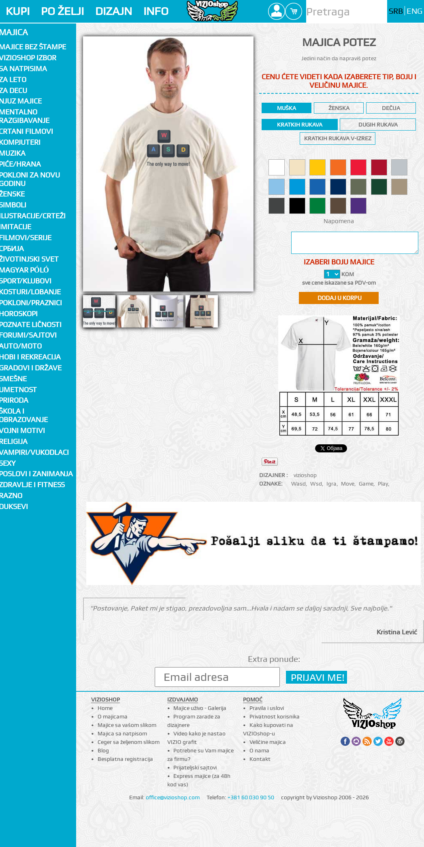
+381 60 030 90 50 (251, 797)
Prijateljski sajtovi (195, 767)
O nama (259, 750)
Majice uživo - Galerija (199, 708)
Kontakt (260, 759)
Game (366, 483)
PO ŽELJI (62, 11)
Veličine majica (267, 742)
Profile (276, 11)
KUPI (18, 11)
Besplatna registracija (125, 759)
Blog (103, 750)
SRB (396, 11)
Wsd (316, 483)
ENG (414, 11)
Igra (331, 483)
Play (383, 483)
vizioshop (305, 475)
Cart (293, 11)
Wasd (298, 483)
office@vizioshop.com (173, 797)
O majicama (113, 716)
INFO (155, 11)
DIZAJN (113, 11)
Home (105, 708)
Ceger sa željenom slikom (129, 742)
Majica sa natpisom (122, 733)
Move (347, 483)
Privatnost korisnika (274, 716)
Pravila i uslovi (266, 708)
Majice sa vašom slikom (127, 725)
